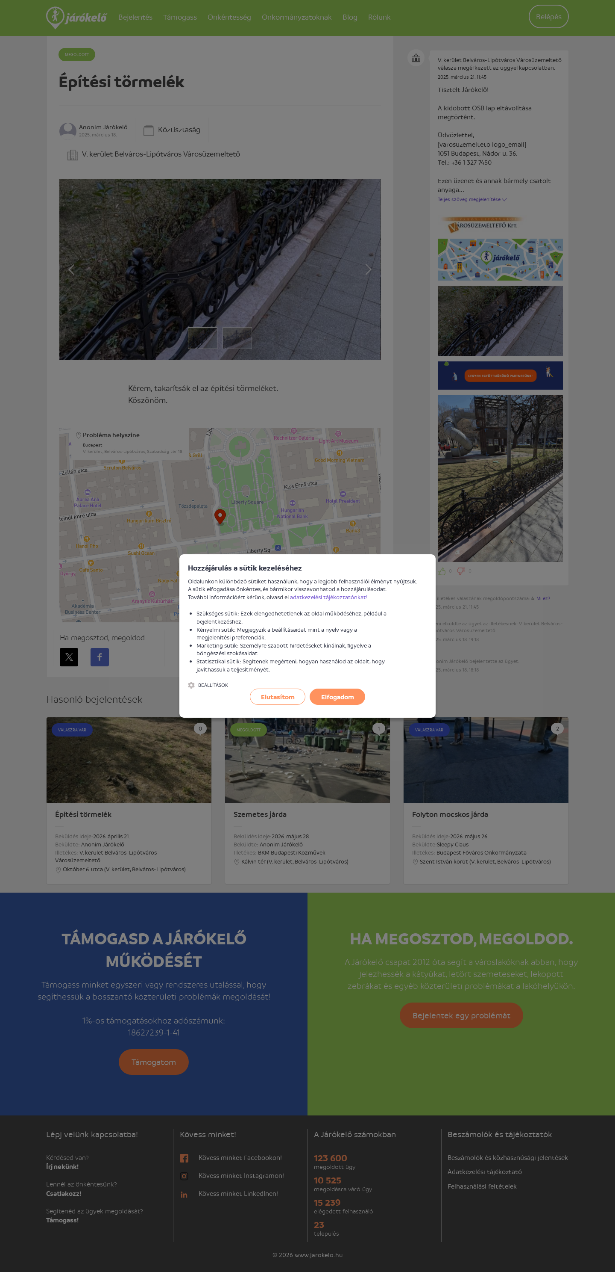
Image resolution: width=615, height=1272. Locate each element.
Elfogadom (337, 696)
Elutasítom (278, 696)
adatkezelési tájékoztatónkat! (329, 597)
